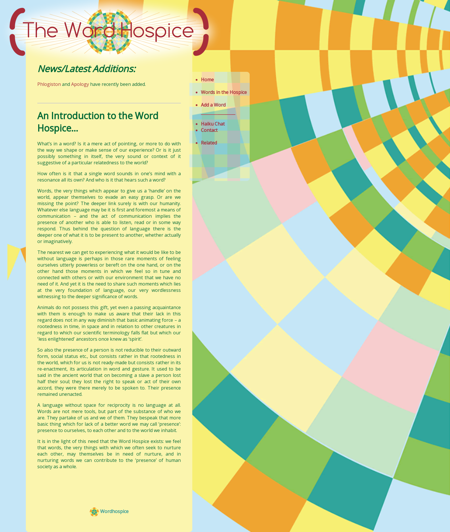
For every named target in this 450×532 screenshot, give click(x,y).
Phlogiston (49, 84)
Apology (80, 84)
